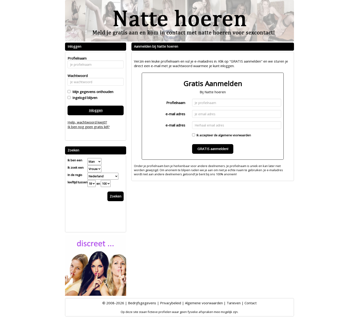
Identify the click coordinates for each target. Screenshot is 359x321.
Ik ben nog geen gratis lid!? (89, 126)
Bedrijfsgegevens (142, 303)
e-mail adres (175, 114)
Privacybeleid (170, 303)
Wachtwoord (76, 75)
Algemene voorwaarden (204, 303)
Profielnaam (175, 102)
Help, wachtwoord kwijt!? (87, 122)
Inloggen (96, 110)
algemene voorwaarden (234, 135)
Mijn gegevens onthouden (92, 91)
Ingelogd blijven (84, 97)
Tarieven (234, 303)
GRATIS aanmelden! (212, 148)
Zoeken (115, 196)
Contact (251, 303)
